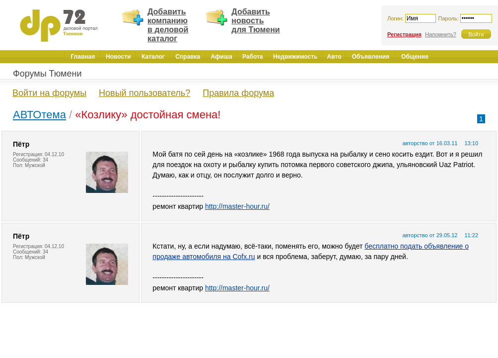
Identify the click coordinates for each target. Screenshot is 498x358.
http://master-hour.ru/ (237, 206)
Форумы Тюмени (47, 74)
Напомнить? (440, 34)
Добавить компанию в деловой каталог (167, 25)
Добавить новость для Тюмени (255, 20)
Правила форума (238, 93)
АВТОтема (39, 114)
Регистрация (404, 34)
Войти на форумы (49, 93)
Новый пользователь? (144, 93)
